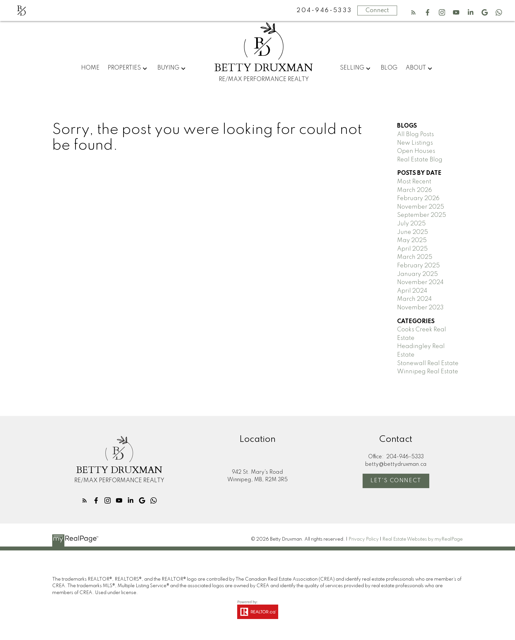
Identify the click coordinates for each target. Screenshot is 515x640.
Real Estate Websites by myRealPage (422, 539)
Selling (352, 68)
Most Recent (414, 182)
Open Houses (416, 151)
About (416, 68)
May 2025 (412, 240)
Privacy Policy (363, 539)
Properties (124, 68)
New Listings (415, 143)
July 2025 (411, 224)
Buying (168, 68)
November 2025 (420, 207)
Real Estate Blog (419, 160)
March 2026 (414, 190)
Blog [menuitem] (389, 68)
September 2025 (421, 215)
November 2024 (420, 282)
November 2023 (420, 308)
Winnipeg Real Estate (427, 372)
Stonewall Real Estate (428, 363)
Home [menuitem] (90, 68)
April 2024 (412, 291)
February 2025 (418, 266)
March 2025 (414, 257)
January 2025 (417, 274)
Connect (377, 10)
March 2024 (414, 299)
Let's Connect (396, 481)
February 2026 (418, 198)
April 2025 (412, 249)
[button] (413, 12)
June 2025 (412, 232)
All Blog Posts (415, 134)
